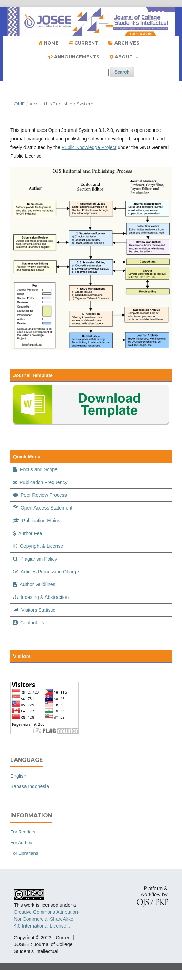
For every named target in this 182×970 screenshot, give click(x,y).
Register (131, 12)
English (18, 776)
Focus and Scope (35, 469)
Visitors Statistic (34, 610)
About (122, 56)
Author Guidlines (34, 584)
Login (158, 12)
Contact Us (28, 622)
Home (48, 43)
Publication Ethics (36, 520)
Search (121, 72)
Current (83, 43)
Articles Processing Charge (46, 571)
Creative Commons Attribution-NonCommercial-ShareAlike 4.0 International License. (47, 919)
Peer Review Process (40, 495)
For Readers (22, 831)
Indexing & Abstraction (41, 597)
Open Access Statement (42, 508)
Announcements (73, 56)
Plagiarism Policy (35, 559)
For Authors (21, 842)
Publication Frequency (40, 482)
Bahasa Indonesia (29, 786)
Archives (123, 43)
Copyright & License (38, 546)
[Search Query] (78, 72)
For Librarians (24, 853)
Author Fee (27, 533)
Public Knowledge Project (89, 147)
